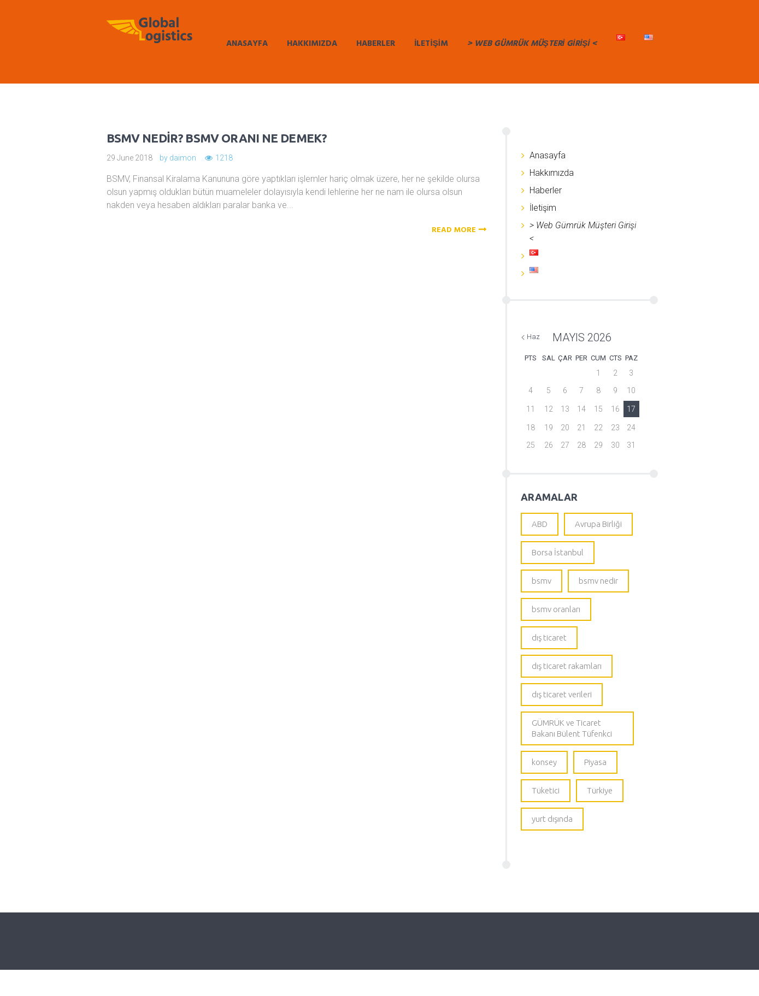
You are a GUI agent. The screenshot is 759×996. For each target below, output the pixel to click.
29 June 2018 (129, 157)
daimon (182, 157)
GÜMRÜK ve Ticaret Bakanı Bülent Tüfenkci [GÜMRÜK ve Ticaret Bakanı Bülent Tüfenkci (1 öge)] (572, 745)
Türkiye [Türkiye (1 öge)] (600, 813)
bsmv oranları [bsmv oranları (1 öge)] (556, 616)
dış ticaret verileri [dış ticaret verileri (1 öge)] (562, 708)
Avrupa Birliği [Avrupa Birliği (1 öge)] (598, 525)
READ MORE (460, 230)
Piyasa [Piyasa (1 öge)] (595, 782)
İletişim (431, 43)
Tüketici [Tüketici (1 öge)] (546, 813)
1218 (224, 157)
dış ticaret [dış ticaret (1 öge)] (549, 647)
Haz (533, 337)
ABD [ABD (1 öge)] (540, 525)
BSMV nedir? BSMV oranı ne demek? (252, 136)
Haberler (375, 43)
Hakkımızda (312, 43)
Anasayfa (247, 43)
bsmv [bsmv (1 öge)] (541, 586)
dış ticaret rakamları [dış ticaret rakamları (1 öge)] (567, 678)
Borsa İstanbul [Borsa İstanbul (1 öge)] (558, 555)
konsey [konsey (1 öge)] (544, 782)
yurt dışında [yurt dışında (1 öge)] (552, 844)
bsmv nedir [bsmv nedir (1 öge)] (598, 586)
